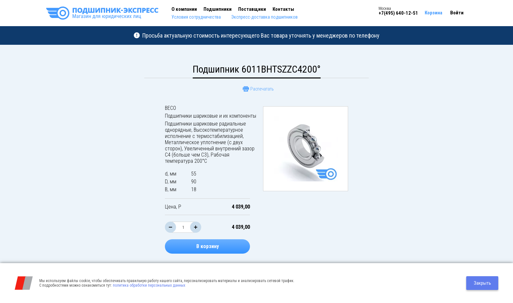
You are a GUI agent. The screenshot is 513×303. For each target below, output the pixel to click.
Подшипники (217, 9)
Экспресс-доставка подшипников (264, 17)
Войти (457, 13)
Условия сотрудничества (196, 17)
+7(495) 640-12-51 (398, 13)
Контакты (283, 9)
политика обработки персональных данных (149, 285)
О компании (184, 9)
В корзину (207, 246)
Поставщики (252, 9)
